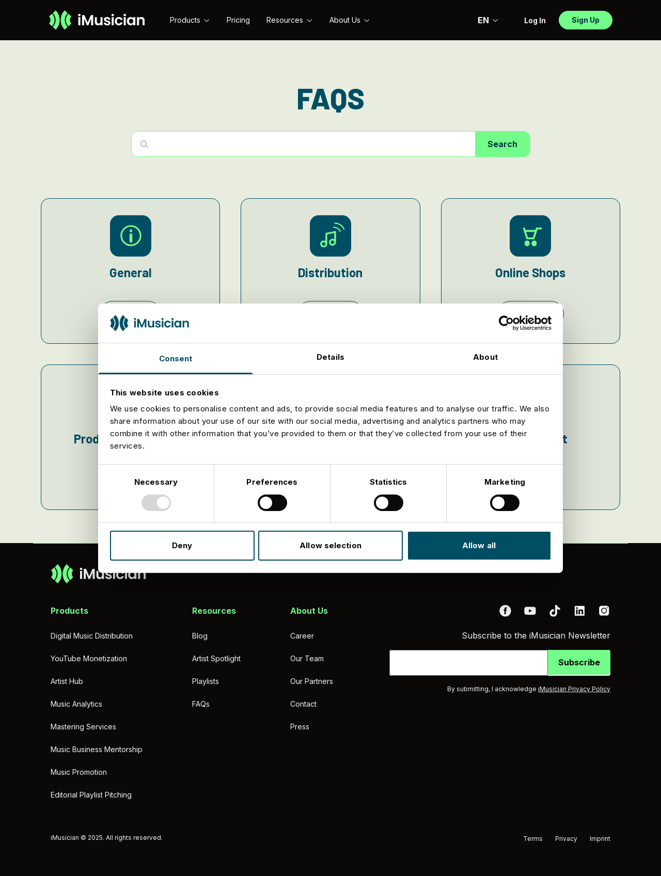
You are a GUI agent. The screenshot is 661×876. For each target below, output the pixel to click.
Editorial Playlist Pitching (91, 794)
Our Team (307, 658)
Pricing (238, 19)
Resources (289, 19)
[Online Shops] (530, 271)
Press (299, 726)
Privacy (566, 838)
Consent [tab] (176, 358)
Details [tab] (330, 357)
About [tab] (485, 357)
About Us (349, 19)
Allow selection (330, 545)
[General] (130, 271)
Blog (200, 635)
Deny (182, 545)
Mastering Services (83, 726)
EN (488, 20)
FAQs (201, 703)
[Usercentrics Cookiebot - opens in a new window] (506, 323)
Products (190, 19)
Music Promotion (79, 772)
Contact (303, 703)
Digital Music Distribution (92, 635)
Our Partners (311, 681)
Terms (533, 838)
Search (502, 144)
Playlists (205, 681)
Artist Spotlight (216, 658)
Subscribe (579, 662)
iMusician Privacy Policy (574, 689)
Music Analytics (76, 703)
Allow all (479, 545)
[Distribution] (330, 271)
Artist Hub (67, 681)
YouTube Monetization (89, 658)
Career (302, 635)
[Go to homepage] (97, 20)
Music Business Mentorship (97, 749)
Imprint (600, 838)
